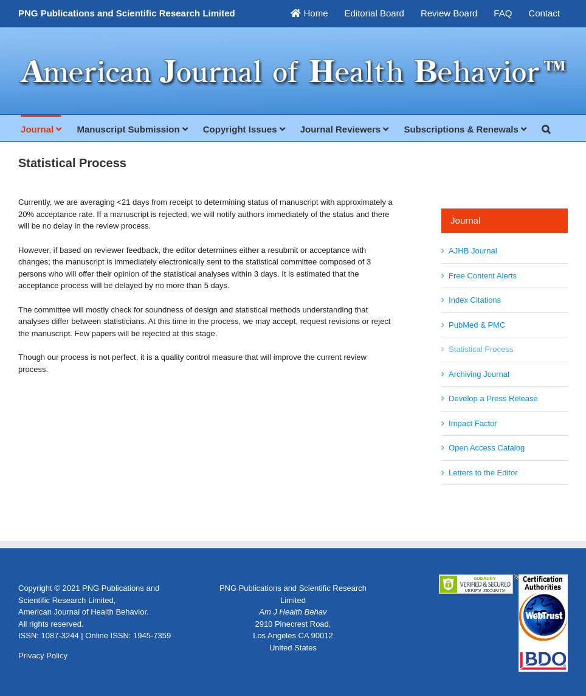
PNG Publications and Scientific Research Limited (126, 13)
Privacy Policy (42, 655)
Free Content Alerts (483, 275)
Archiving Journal (479, 374)
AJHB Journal (473, 250)
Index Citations (475, 300)
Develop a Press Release (493, 398)
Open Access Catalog (487, 447)
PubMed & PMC (477, 324)
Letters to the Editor (483, 472)
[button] (546, 128)
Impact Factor (473, 423)
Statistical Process (481, 349)
